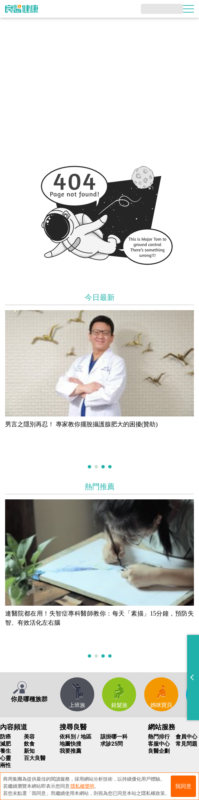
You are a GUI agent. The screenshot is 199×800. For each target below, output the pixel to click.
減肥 (5, 744)
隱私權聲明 (82, 786)
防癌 (5, 736)
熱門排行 (159, 736)
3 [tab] (104, 467)
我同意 (183, 786)
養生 (5, 751)
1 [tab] (90, 467)
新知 (29, 751)
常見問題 (186, 744)
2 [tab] (97, 467)
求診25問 (111, 744)
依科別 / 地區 (76, 736)
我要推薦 (70, 751)
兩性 (5, 765)
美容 (29, 736)
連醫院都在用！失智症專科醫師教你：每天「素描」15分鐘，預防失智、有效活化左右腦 (99, 618)
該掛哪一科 (114, 736)
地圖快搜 (70, 744)
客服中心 (159, 744)
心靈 (5, 758)
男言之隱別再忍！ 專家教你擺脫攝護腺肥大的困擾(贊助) (81, 424)
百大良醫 (35, 758)
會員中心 (186, 736)
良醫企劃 (159, 751)
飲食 (29, 744)
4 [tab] (111, 467)
